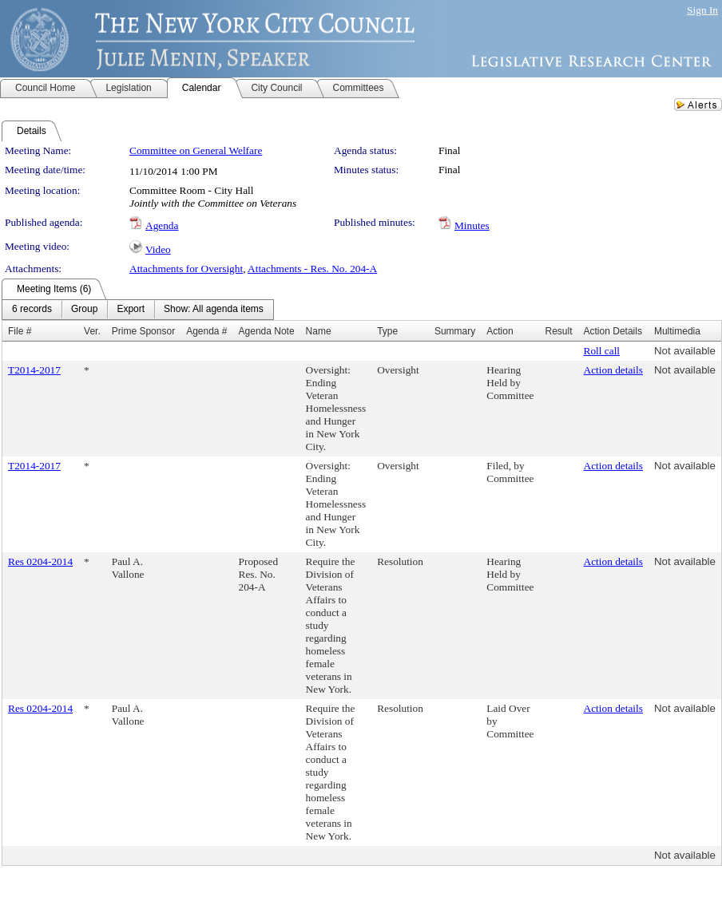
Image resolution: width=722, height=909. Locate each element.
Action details (613, 370)
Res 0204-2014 (40, 561)
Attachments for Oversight (186, 269)
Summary (454, 331)
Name (318, 331)
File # (19, 331)
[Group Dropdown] (84, 309)
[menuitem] (31, 309)
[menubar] (138, 309)
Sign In (702, 10)
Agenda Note (267, 331)
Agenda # (206, 331)
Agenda (161, 225)
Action (499, 331)
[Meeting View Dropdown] (213, 309)
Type (387, 331)
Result (559, 331)
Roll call (602, 351)
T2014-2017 (34, 370)
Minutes (472, 225)
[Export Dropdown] (130, 309)
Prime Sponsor (143, 331)
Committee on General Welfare (195, 150)
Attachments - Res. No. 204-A (312, 269)
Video (158, 249)
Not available (685, 351)
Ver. (92, 331)
